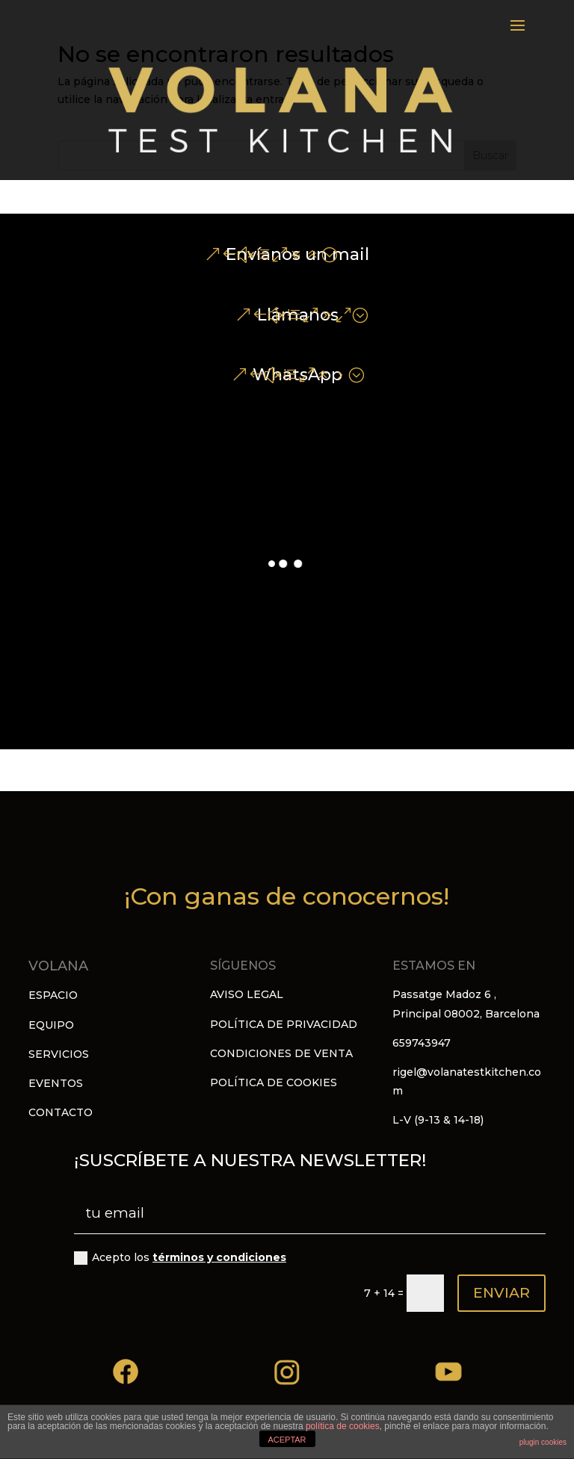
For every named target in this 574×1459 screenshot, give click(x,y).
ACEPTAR (287, 1439)
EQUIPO (51, 1025)
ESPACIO (53, 995)
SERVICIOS (58, 1054)
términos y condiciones (219, 1257)
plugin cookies (543, 1442)
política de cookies (343, 1426)
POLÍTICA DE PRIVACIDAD (283, 1024)
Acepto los (180, 1258)
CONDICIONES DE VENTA (281, 1053)
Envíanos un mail (297, 254)
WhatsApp (297, 375)
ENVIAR (501, 1292)
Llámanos (298, 315)
